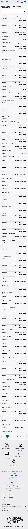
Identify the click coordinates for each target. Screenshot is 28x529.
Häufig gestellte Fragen (8, 497)
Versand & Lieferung (7, 512)
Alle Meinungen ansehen (14, 479)
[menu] (25, 1)
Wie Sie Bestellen (7, 499)
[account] (18, 2)
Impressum (5, 510)
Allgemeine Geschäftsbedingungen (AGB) (14, 506)
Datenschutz (5, 508)
